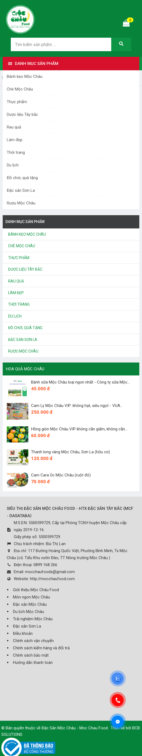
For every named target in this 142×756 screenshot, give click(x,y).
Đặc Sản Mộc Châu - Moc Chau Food (75, 728)
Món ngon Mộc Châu (31, 597)
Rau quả (14, 127)
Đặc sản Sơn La (21, 190)
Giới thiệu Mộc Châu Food (36, 589)
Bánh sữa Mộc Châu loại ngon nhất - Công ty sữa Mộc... (80, 382)
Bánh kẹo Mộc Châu (24, 76)
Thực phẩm (17, 101)
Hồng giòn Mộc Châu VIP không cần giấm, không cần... (79, 429)
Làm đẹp (14, 139)
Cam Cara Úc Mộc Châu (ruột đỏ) (61, 475)
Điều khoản (23, 633)
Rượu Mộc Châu (21, 203)
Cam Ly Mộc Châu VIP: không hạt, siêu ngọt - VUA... (77, 405)
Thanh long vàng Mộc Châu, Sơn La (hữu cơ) (70, 452)
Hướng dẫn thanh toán (33, 662)
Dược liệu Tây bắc (22, 114)
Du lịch (13, 165)
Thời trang (16, 152)
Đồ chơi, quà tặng (22, 177)
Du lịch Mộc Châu (28, 611)
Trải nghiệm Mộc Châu (33, 618)
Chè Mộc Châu (20, 89)
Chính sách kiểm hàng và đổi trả (41, 648)
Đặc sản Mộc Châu (30, 604)
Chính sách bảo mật (31, 655)
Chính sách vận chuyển (33, 640)
